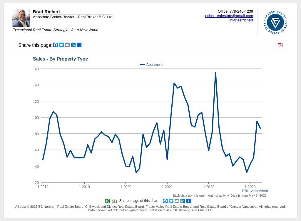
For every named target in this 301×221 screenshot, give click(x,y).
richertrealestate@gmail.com (229, 16)
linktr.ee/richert (241, 20)
